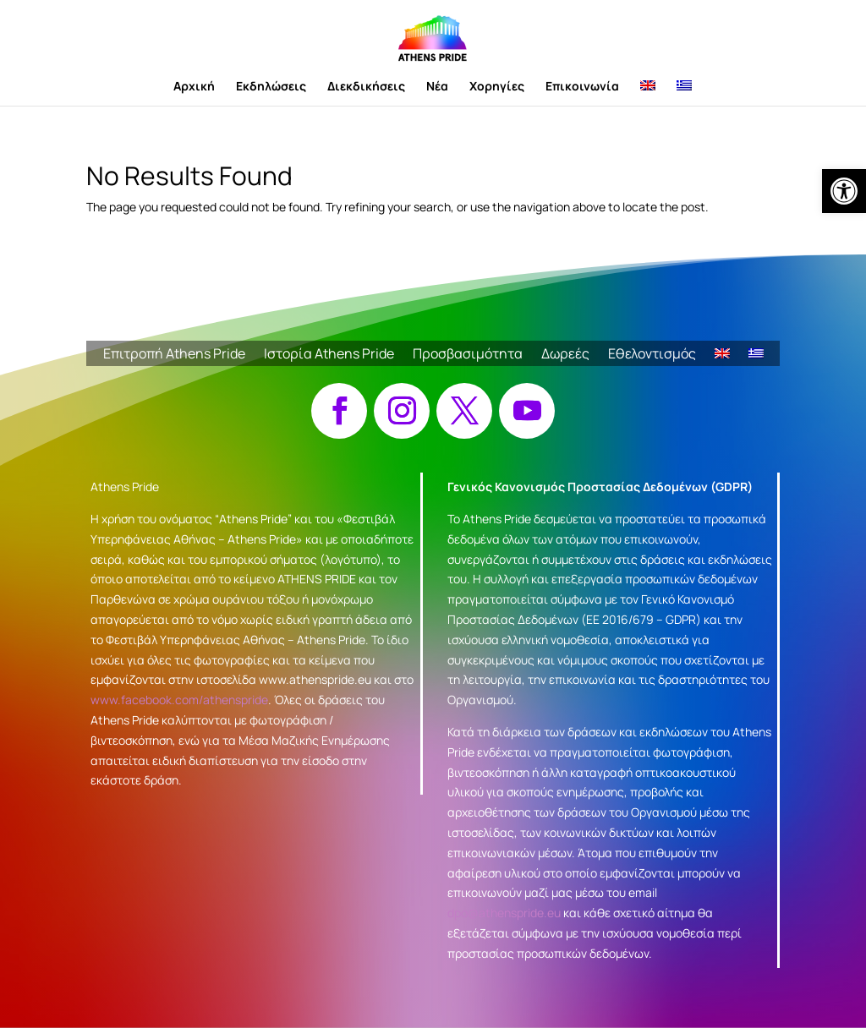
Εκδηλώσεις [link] (271, 87)
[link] (844, 191)
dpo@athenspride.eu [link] (504, 913)
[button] (339, 411)
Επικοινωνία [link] (582, 87)
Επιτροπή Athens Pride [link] (174, 355)
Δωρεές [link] (565, 355)
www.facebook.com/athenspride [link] (179, 700)
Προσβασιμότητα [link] (468, 355)
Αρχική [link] (194, 87)
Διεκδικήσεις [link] (366, 87)
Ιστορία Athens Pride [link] (329, 355)
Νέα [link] (437, 87)
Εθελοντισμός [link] (652, 355)
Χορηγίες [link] (496, 87)
